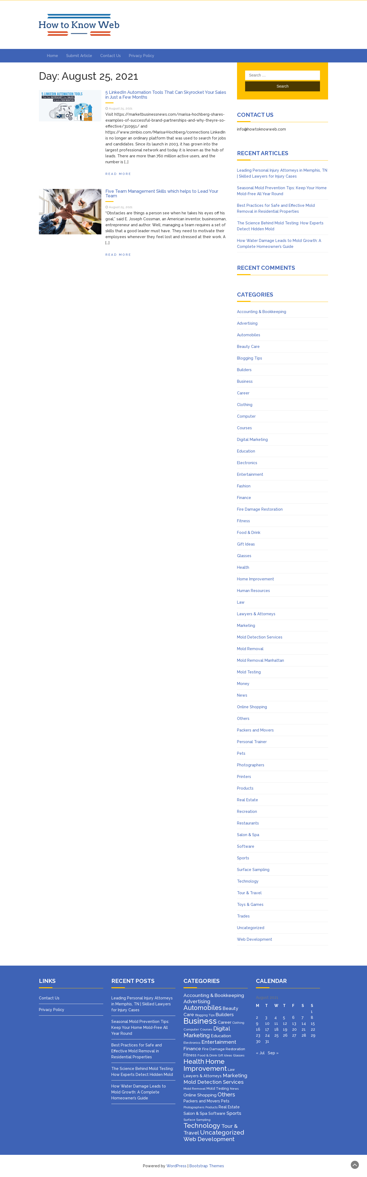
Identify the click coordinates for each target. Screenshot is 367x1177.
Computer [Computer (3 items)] (191, 1029)
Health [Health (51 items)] (194, 1061)
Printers (244, 776)
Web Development (254, 939)
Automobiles (248, 335)
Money (243, 683)
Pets (241, 753)
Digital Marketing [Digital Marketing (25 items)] (207, 1032)
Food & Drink (248, 532)
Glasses (244, 556)
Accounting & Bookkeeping (261, 312)
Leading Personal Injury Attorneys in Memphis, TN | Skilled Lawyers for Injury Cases (142, 1004)
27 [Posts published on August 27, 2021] (294, 1035)
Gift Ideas (246, 544)
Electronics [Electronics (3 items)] (192, 1043)
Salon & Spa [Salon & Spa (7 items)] (195, 1113)
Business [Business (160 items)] (200, 1021)
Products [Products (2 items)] (211, 1107)
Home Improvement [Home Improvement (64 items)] (205, 1064)
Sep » (273, 1053)
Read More (118, 174)
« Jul (260, 1053)
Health (243, 567)
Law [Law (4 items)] (231, 1070)
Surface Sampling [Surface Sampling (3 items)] (197, 1120)
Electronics (247, 463)
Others (243, 718)
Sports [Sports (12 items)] (233, 1113)
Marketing (246, 625)
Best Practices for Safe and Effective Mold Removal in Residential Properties (136, 1051)
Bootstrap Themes (206, 1166)
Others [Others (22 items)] (226, 1094)
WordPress (176, 1166)
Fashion (244, 486)
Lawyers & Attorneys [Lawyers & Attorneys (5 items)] (203, 1076)
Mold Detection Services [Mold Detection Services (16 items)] (213, 1082)
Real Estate (247, 800)
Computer (246, 416)
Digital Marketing (252, 439)
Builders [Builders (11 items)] (225, 1014)
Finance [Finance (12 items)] (192, 1048)
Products (245, 788)
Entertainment (250, 474)
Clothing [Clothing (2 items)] (238, 1022)
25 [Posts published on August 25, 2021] (276, 1035)
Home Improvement (255, 579)
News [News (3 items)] (234, 1088)
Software (245, 846)
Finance (244, 498)
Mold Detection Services (259, 637)
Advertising (247, 323)
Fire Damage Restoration (260, 509)
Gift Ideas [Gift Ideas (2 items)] (225, 1055)
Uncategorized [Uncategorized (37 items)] (222, 1132)
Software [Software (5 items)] (216, 1113)
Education (246, 451)
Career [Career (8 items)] (224, 1022)
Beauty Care (248, 346)
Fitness (243, 521)
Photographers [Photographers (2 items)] (194, 1107)
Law (241, 602)
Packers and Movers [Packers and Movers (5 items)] (202, 1101)
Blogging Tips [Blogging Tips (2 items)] (205, 1015)
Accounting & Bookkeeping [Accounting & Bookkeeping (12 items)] (214, 995)
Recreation (247, 811)
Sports (243, 858)
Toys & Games (250, 904)
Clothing (244, 405)
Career (243, 393)
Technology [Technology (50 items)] (202, 1125)
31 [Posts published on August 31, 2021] (267, 1041)
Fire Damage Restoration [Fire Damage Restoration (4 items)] (223, 1049)
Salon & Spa (248, 835)
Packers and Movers (255, 730)
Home (52, 56)
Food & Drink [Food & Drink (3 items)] (207, 1055)
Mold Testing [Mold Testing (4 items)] (217, 1088)
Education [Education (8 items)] (221, 1035)
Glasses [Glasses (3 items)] (238, 1055)
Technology (248, 881)
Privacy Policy (141, 56)
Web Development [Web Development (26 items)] (209, 1139)
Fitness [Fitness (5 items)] (190, 1055)
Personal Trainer (252, 742)
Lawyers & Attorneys (256, 614)
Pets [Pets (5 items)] (225, 1101)
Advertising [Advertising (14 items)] (197, 1001)
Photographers (250, 765)
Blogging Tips (249, 358)
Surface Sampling (253, 869)
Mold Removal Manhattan (260, 660)
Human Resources (253, 590)
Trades (243, 916)
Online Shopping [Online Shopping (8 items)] (200, 1095)
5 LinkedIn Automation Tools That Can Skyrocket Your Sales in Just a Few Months (165, 95)
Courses (244, 428)
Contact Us (110, 56)
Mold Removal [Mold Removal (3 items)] (194, 1088)
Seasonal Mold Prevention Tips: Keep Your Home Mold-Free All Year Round (140, 1027)
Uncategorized (250, 928)
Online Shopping (252, 707)
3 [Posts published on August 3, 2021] (266, 1017)
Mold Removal (250, 649)
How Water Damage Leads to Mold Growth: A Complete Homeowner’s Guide (138, 1092)
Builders (244, 370)
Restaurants (248, 823)
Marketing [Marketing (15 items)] (235, 1075)
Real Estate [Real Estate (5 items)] (229, 1107)
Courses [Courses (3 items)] (206, 1029)
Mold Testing (249, 672)
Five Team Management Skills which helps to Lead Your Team (161, 194)
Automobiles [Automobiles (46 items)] (203, 1007)
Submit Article (79, 56)
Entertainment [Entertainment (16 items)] (218, 1042)
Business (245, 381)
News (242, 695)
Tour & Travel (249, 893)
